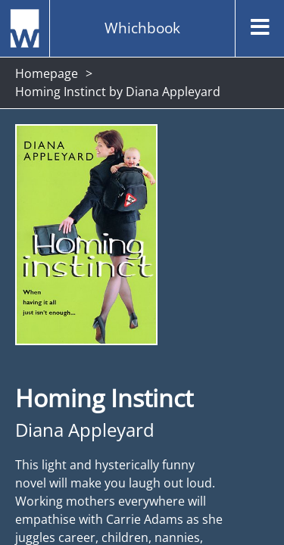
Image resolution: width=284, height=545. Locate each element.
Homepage (46, 73)
